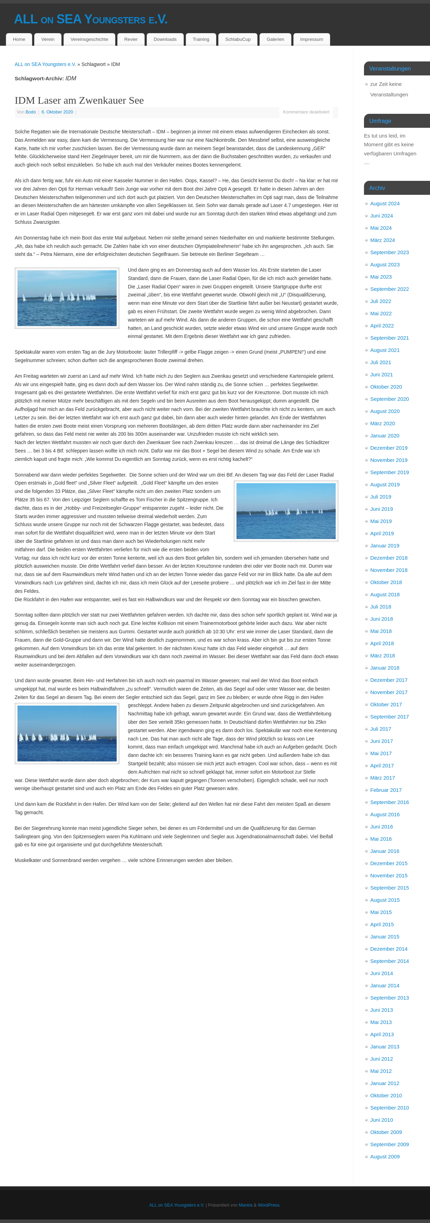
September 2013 (389, 998)
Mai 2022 (381, 313)
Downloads (165, 39)
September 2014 (389, 961)
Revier (131, 39)
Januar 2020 (384, 436)
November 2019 (389, 460)
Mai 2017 (381, 753)
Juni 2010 (381, 1120)
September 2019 (389, 472)
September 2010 (389, 1108)
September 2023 (389, 252)
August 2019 (385, 484)
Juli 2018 (380, 607)
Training (201, 39)
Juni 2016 (381, 827)
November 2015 (389, 875)
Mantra (246, 1205)
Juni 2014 (381, 973)
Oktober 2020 (386, 387)
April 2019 (382, 533)
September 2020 (389, 399)
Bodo (30, 112)
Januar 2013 (384, 1046)
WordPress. (269, 1205)
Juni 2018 (381, 619)
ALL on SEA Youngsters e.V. (91, 19)
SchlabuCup (237, 39)
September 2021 (389, 338)
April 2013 (382, 1034)
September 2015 (389, 888)
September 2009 (389, 1144)
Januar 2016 (384, 851)
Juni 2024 (381, 216)
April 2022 (382, 326)
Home (19, 39)
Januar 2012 (384, 1083)
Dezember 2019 (389, 448)
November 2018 (389, 570)
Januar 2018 (384, 668)
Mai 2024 (381, 228)
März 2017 (382, 778)
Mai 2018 (381, 631)
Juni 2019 (381, 509)
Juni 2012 (381, 1059)
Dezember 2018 (389, 558)
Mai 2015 (381, 912)
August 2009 (385, 1156)
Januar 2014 (384, 985)
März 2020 (382, 423)
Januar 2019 (384, 545)
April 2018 (382, 643)
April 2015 (382, 924)
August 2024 (385, 203)
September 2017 (389, 717)
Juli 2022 (380, 301)
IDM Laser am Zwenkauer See (79, 100)
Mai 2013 (381, 1022)
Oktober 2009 (386, 1132)
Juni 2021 (381, 374)
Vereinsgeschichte (89, 39)
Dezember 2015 (389, 863)
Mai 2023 (381, 277)
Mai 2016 (381, 839)
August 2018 (385, 594)
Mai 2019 (381, 521)
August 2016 (385, 814)
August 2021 (385, 350)
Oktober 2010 (386, 1095)
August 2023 (385, 264)
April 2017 (382, 765)
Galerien (275, 39)
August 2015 (385, 900)
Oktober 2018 (386, 582)
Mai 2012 (381, 1071)
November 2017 (389, 692)
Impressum (311, 39)
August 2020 (385, 411)
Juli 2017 (380, 729)
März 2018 (382, 655)
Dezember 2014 (389, 949)
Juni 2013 (381, 1010)
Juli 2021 (380, 362)
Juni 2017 (381, 741)
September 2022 (389, 289)
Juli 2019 (380, 497)
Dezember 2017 (389, 680)
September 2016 (389, 802)
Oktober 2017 (386, 704)
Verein (47, 39)
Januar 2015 (384, 937)
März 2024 (382, 240)
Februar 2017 (386, 790)
